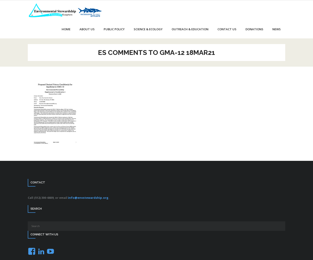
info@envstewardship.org (88, 198)
